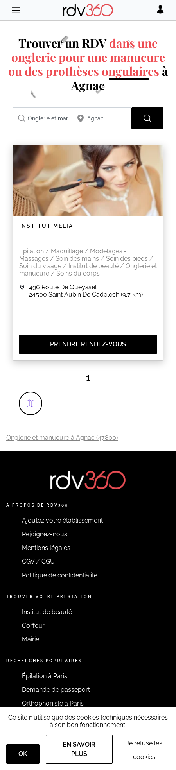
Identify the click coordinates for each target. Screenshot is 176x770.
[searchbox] (42, 118)
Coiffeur (33, 625)
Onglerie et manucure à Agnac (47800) (62, 437)
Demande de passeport (56, 689)
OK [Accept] (22, 753)
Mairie (30, 639)
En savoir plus (79, 749)
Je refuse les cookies (144, 750)
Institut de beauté (47, 612)
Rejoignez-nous (44, 534)
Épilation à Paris (44, 676)
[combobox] (42, 118)
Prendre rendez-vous (88, 344)
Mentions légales (46, 548)
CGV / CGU (38, 561)
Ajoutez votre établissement (62, 520)
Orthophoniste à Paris (53, 703)
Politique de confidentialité (59, 575)
